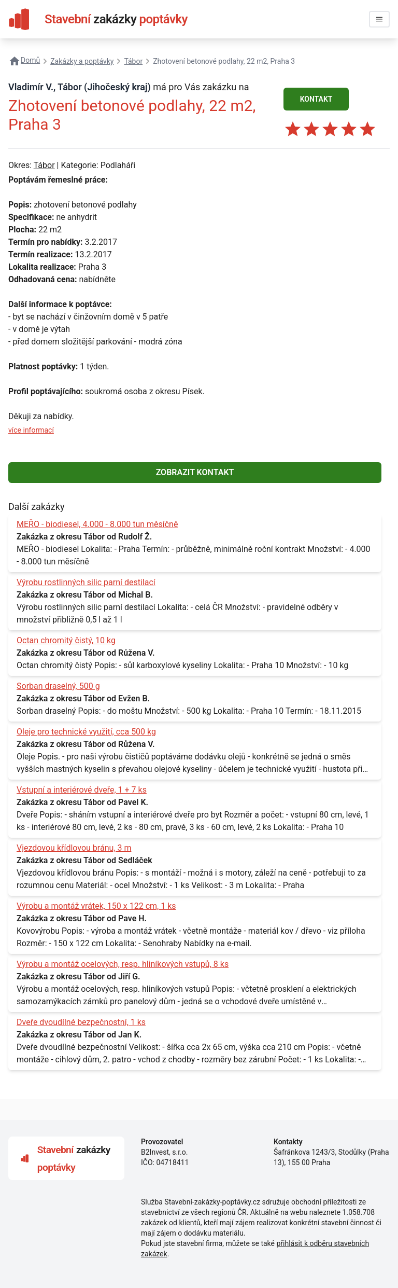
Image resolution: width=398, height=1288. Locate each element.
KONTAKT (316, 99)
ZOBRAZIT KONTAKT (195, 472)
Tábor (44, 165)
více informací (31, 430)
